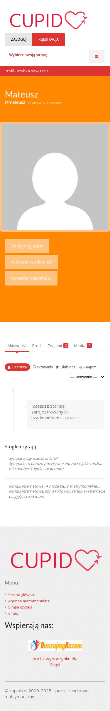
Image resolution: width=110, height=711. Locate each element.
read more (54, 468)
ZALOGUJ (18, 39)
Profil (37, 345)
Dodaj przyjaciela (27, 246)
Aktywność (17, 345)
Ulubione (68, 367)
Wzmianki (45, 367)
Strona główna (21, 594)
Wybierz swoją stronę (28, 54)
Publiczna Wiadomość (31, 262)
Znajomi (58, 345)
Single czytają (20, 607)
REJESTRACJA (48, 39)
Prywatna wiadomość (31, 278)
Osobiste (19, 367)
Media (83, 345)
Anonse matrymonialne (29, 601)
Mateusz (40, 406)
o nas (13, 613)
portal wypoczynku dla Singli (55, 661)
